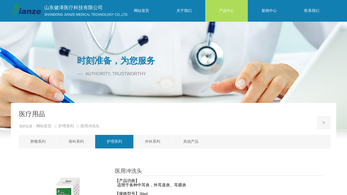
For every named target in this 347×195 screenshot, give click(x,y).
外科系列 (152, 141)
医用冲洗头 (90, 126)
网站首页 (44, 126)
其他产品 (190, 141)
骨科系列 (76, 141)
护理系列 (114, 141)
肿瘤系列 (38, 141)
